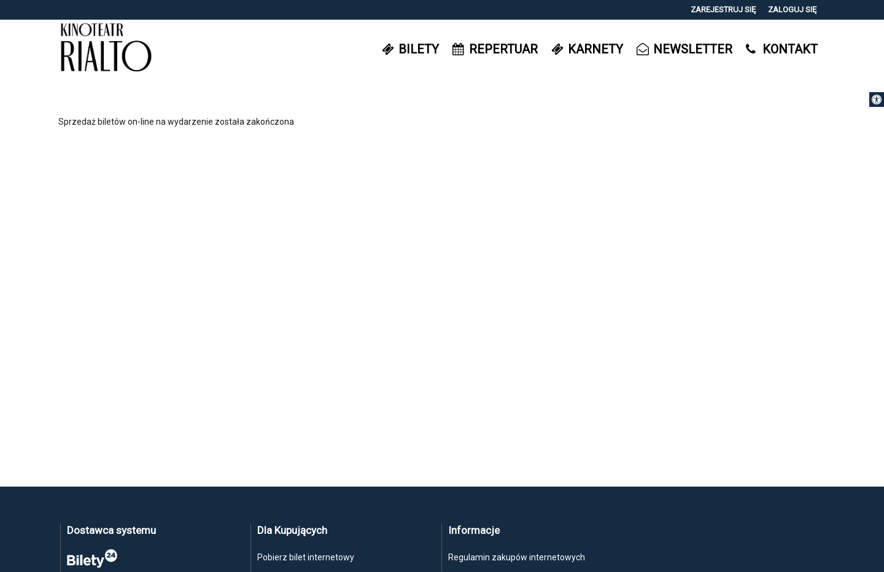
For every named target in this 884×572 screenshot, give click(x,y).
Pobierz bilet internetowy (305, 557)
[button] (876, 99)
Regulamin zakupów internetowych (516, 557)
